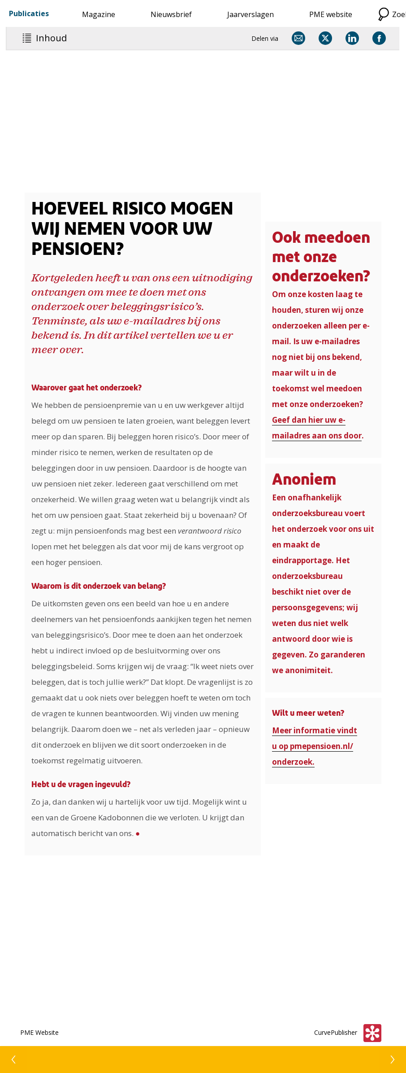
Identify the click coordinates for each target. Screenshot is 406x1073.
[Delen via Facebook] (379, 38)
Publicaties (29, 13)
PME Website (39, 1032)
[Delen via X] (325, 38)
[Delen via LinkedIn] (352, 38)
